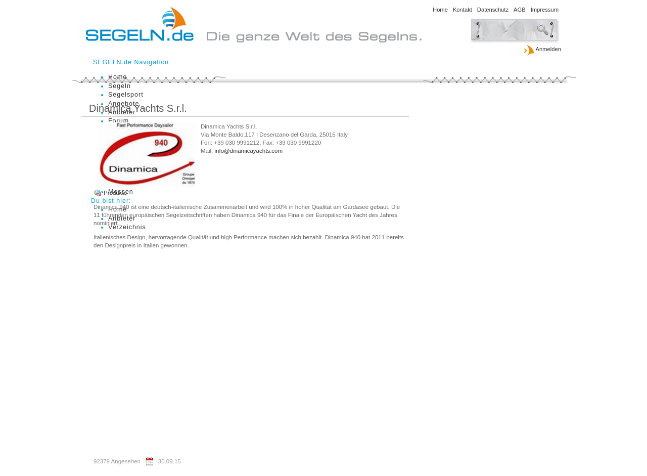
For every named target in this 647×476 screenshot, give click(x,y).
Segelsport (126, 94)
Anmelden (542, 50)
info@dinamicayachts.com (249, 151)
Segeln (119, 86)
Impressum (545, 10)
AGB (520, 10)
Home (440, 10)
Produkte (115, 193)
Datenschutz (493, 10)
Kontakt (462, 10)
